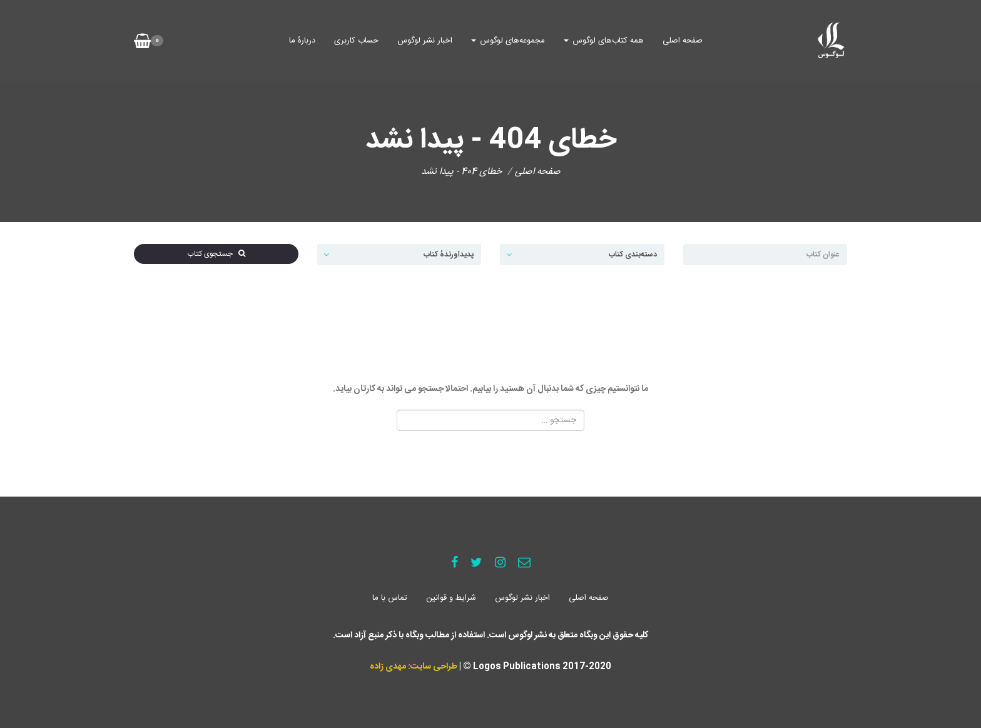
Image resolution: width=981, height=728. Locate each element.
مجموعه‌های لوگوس (508, 41)
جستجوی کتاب (216, 254)
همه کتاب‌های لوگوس (604, 41)
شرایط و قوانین (451, 598)
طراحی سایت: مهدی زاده (413, 666)
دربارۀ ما (302, 41)
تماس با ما (389, 598)
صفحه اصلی (683, 41)
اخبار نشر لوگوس (424, 41)
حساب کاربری (356, 41)
